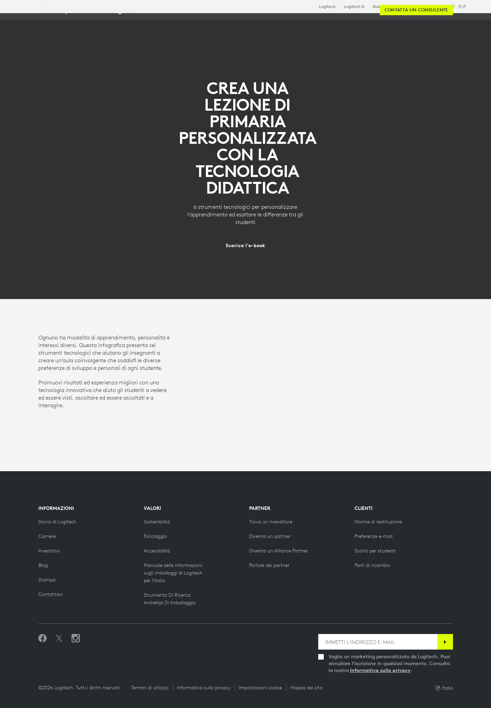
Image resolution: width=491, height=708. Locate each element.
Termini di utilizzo (150, 687)
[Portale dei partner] (269, 565)
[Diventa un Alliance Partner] (278, 551)
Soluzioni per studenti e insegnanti (87, 42)
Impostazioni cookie (260, 687)
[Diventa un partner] (270, 536)
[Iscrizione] (445, 642)
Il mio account (439, 22)
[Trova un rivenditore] (270, 522)
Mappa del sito (306, 687)
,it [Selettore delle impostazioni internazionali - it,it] (462, 6)
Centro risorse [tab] (163, 22)
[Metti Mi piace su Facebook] (42, 638)
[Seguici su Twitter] (59, 638)
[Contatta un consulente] (416, 42)
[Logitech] (58, 21)
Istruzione (406, 6)
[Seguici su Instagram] (76, 638)
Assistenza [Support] (432, 6)
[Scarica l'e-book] (245, 245)
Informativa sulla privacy (380, 670)
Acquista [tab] (115, 22)
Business (381, 6)
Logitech (327, 6)
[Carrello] (460, 22)
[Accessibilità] (157, 551)
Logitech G (354, 6)
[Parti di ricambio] (372, 565)
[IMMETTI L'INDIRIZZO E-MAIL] (377, 642)
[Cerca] (402, 22)
